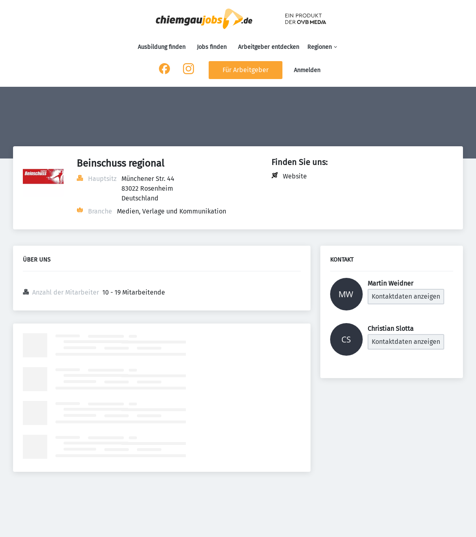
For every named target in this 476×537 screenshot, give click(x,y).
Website (295, 176)
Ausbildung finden (161, 47)
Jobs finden (212, 47)
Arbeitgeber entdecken (268, 47)
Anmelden (307, 70)
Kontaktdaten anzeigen (406, 296)
